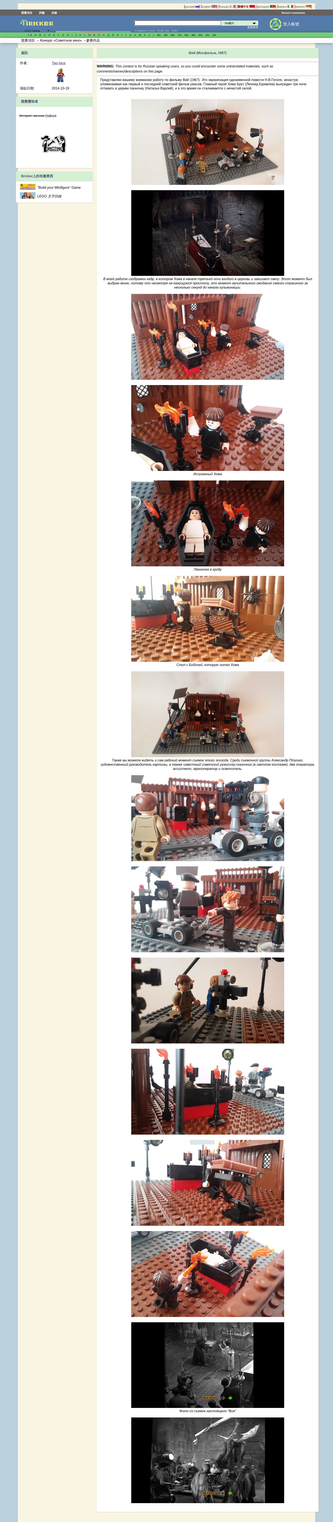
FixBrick (50, 115)
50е (166, 35)
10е (207, 35)
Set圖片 (68, 24)
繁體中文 (246, 6)
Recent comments (293, 12)
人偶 (93, 24)
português (266, 6)
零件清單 (118, 24)
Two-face (59, 63)
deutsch (303, 6)
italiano (285, 6)
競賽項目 (26, 12)
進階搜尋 (252, 27)
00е (200, 35)
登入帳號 (291, 24)
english (209, 6)
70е (180, 35)
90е (194, 35)
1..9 (30, 35)
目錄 (54, 12)
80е (187, 35)
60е (173, 35)
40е (159, 35)
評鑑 (42, 12)
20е (214, 35)
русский (192, 6)
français (227, 6)
